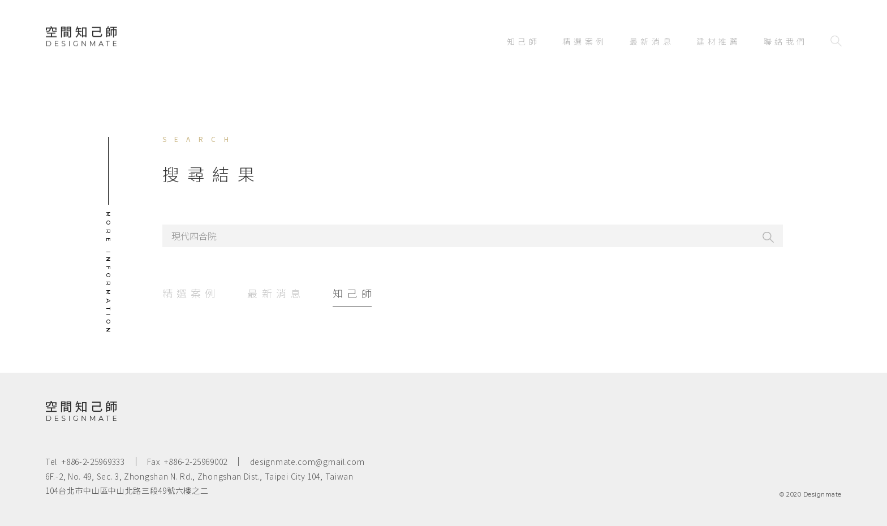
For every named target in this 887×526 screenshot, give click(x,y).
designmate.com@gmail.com (307, 461)
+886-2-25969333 (93, 461)
